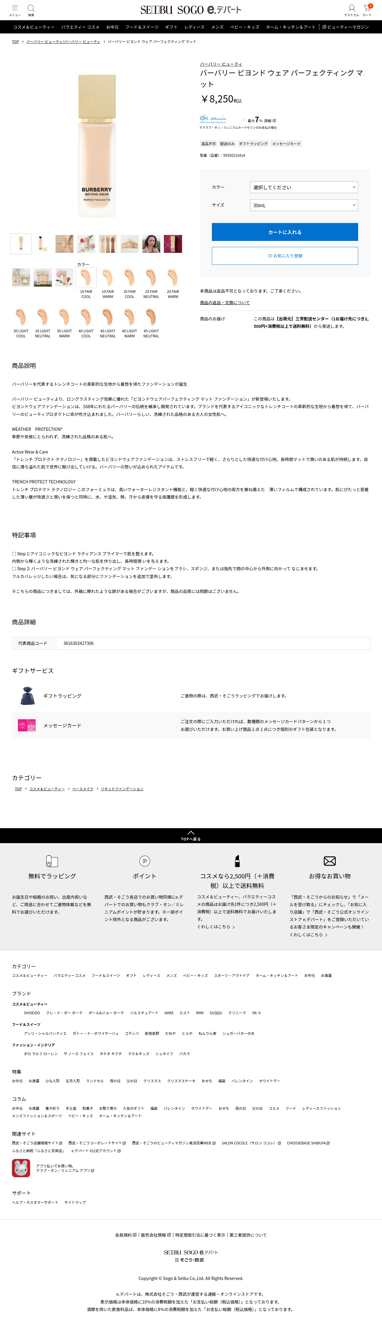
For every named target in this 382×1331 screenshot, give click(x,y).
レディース (194, 37)
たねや (170, 1033)
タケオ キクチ (111, 1053)
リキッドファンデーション (122, 799)
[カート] (366, 16)
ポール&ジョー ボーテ (106, 1012)
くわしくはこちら (213, 926)
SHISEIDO (32, 1012)
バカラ (184, 1053)
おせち (206, 1080)
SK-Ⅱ (256, 1012)
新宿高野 (152, 1033)
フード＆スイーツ (141, 37)
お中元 (112, 37)
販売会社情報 (153, 1235)
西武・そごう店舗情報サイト (35, 1143)
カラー (218, 197)
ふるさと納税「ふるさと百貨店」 (39, 1150)
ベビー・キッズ (244, 37)
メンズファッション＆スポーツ (37, 1115)
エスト (184, 1012)
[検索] (36, 16)
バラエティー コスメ (80, 37)
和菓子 (87, 1108)
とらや (187, 1033)
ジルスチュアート (144, 1012)
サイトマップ (75, 1202)
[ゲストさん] (347, 16)
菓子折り (52, 1108)
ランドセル (95, 1080)
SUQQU (216, 1012)
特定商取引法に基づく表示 (200, 1235)
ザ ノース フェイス (78, 1053)
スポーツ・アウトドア (232, 975)
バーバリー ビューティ (221, 74)
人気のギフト (133, 1108)
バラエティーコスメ (69, 975)
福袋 (221, 1080)
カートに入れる (285, 241)
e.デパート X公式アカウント (94, 1150)
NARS (169, 1012)
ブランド (21, 993)
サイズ (218, 215)
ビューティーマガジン (348, 37)
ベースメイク (82, 799)
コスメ (274, 1108)
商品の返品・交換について (225, 313)
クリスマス (152, 1080)
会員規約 (123, 1235)
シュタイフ (164, 1053)
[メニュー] (16, 16)
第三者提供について (248, 1235)
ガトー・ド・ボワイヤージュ (96, 1033)
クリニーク (237, 1012)
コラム (19, 1098)
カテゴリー (24, 966)
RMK (200, 1012)
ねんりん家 (207, 1033)
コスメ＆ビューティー (34, 37)
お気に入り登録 (287, 266)
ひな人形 (52, 1080)
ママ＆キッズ (139, 1053)
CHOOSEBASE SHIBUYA (306, 1143)
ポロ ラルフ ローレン (41, 1053)
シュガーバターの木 (238, 1033)
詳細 (267, 130)
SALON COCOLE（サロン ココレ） (249, 1143)
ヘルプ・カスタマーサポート (35, 1202)
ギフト (171, 37)
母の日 (115, 1080)
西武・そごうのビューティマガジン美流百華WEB (172, 1143)
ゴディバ (132, 1033)
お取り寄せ (108, 1108)
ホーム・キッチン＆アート (291, 37)
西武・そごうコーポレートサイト (95, 1143)
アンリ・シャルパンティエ (45, 1033)
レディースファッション (321, 1108)
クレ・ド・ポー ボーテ (64, 1012)
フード (290, 1108)
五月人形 (73, 1080)
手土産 (71, 1108)
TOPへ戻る (191, 838)
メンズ (217, 37)
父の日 (132, 1080)
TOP (15, 52)
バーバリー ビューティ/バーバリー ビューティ (63, 52)
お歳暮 (326, 975)
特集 (16, 1071)
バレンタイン (242, 1080)
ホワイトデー (269, 1080)
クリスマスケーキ (181, 1080)
